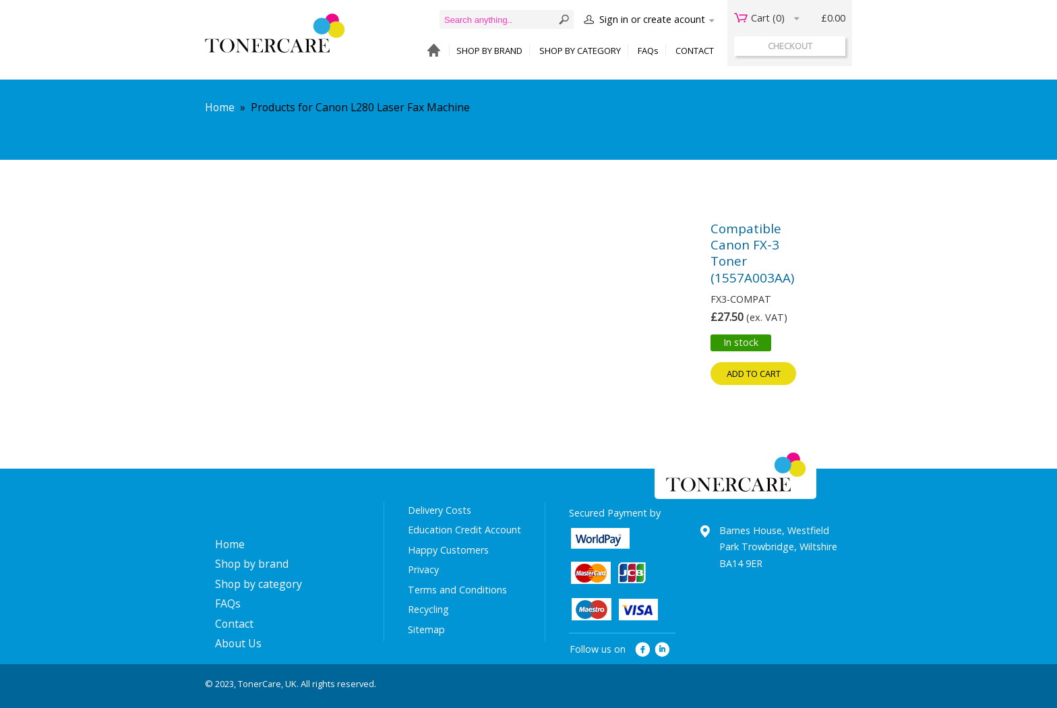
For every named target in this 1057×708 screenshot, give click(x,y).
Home (220, 107)
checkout (790, 46)
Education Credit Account (464, 529)
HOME (430, 50)
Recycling (428, 609)
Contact (234, 623)
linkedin (663, 649)
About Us (238, 643)
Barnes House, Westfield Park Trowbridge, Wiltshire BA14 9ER (778, 547)
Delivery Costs (439, 510)
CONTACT (694, 51)
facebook (642, 649)
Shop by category (258, 584)
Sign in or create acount (652, 19)
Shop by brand (252, 563)
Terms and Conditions (457, 589)
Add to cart (754, 373)
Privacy (423, 569)
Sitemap (426, 629)
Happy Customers (448, 549)
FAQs (648, 51)
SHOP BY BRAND (489, 51)
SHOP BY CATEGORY (580, 51)
